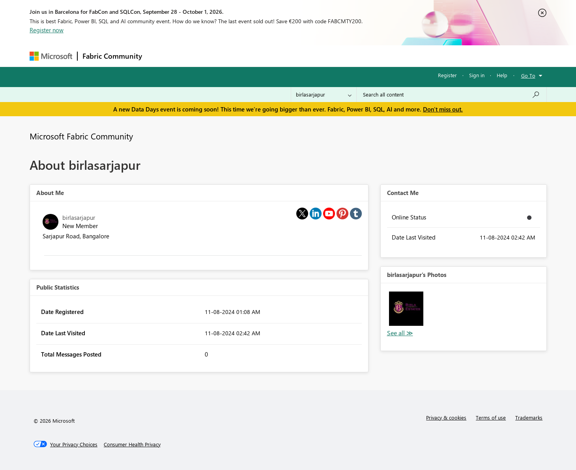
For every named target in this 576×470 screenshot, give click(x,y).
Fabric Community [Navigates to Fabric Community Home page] (112, 56)
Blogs (297, 55)
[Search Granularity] (323, 94)
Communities (262, 55)
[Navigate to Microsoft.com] (51, 56)
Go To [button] (528, 75)
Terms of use (491, 417)
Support (361, 55)
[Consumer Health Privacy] (132, 444)
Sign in (476, 75)
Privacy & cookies (446, 417)
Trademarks (528, 417)
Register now (47, 30)
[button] (406, 309)
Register (447, 75)
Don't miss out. (443, 109)
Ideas (227, 55)
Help (502, 75)
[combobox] (451, 94)
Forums (159, 55)
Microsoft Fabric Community (81, 135)
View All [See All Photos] (400, 333)
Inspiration (195, 55)
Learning (328, 55)
